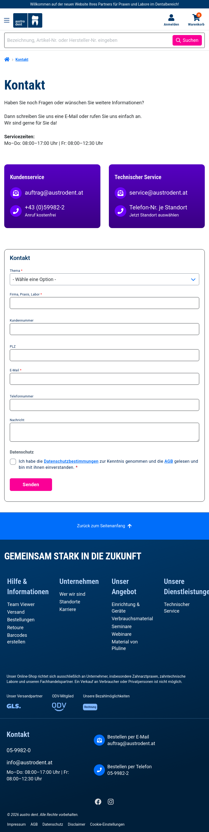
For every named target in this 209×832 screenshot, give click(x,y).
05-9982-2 (118, 773)
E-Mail (15, 370)
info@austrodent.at (29, 762)
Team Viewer (21, 604)
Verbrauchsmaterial (132, 618)
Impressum (16, 824)
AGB (168, 461)
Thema (16, 271)
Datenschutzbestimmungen (71, 461)
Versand (16, 612)
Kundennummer (22, 320)
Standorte (69, 601)
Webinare (122, 634)
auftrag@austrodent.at (131, 743)
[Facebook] (99, 803)
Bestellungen (21, 619)
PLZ (13, 346)
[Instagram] (111, 803)
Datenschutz (53, 824)
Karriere (67, 609)
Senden (31, 484)
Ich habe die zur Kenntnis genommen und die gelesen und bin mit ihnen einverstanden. (108, 464)
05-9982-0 (19, 750)
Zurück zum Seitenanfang (101, 525)
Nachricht (17, 420)
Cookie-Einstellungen (107, 824)
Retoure (15, 627)
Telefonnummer (22, 396)
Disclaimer (76, 824)
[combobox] (89, 40)
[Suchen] (187, 40)
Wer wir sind (72, 594)
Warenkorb (196, 19)
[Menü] (6, 20)
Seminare (122, 626)
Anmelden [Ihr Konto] (171, 24)
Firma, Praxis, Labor (26, 294)
